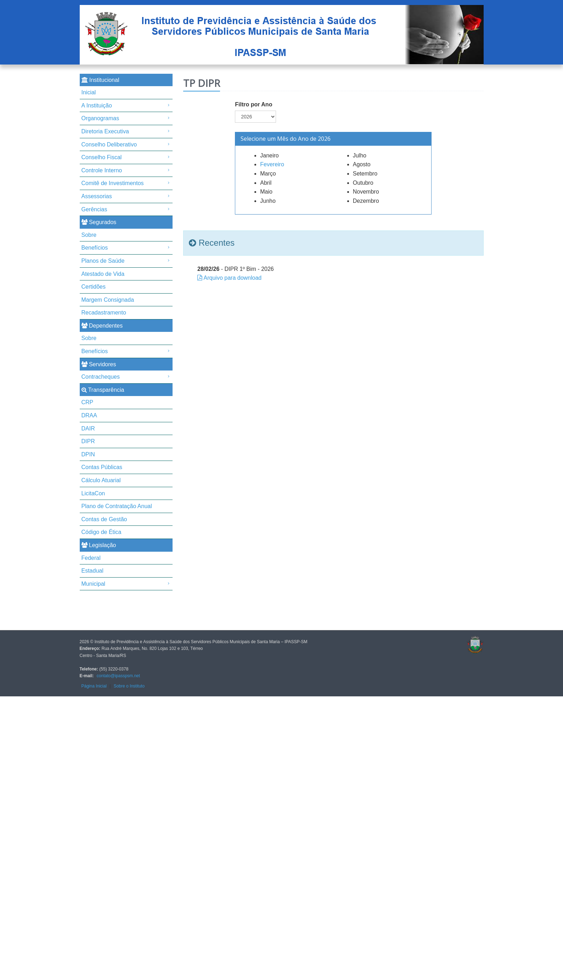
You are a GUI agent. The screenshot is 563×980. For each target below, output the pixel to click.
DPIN (88, 454)
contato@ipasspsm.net (118, 675)
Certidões (93, 287)
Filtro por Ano (253, 104)
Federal (91, 558)
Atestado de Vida (103, 274)
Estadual (92, 571)
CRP (87, 402)
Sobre (89, 235)
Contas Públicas (102, 467)
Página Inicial (94, 686)
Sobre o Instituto (129, 686)
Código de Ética (101, 532)
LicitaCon (93, 493)
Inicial (88, 92)
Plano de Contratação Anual (116, 506)
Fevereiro (272, 164)
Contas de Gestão (104, 519)
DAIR (88, 428)
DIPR (88, 441)
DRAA (89, 415)
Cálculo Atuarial (101, 480)
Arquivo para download (233, 278)
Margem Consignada (107, 300)
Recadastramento (103, 313)
